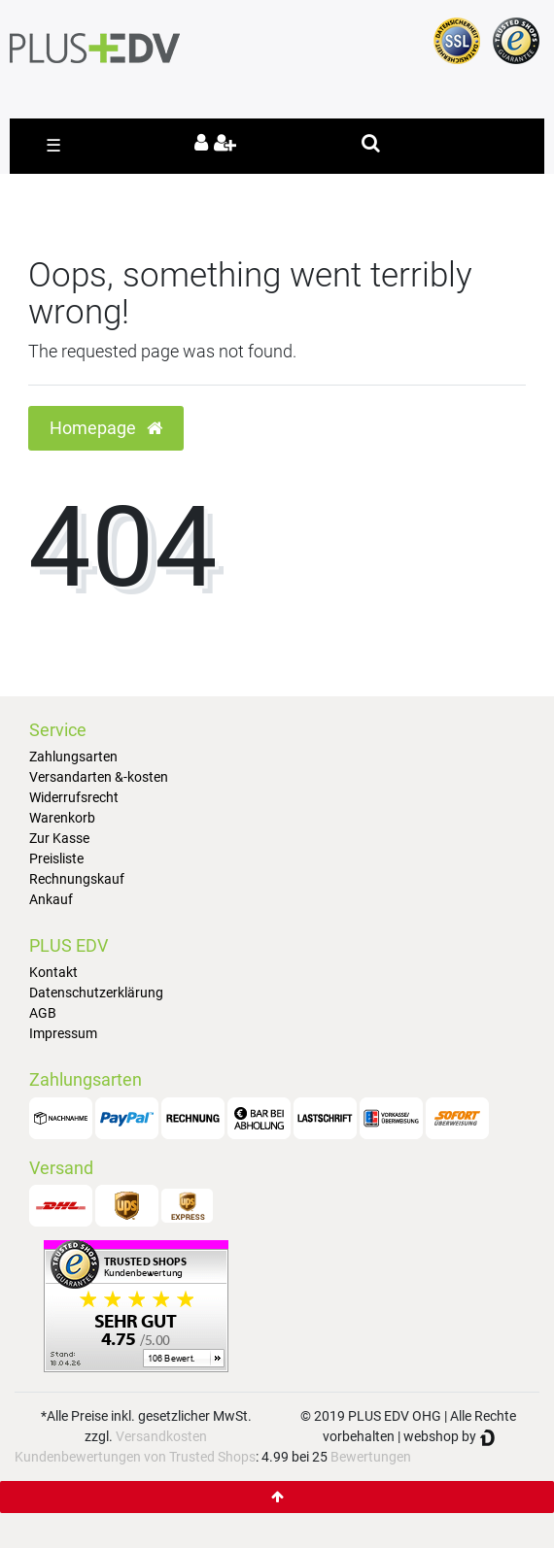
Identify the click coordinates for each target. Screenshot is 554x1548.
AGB (42, 1013)
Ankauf (51, 899)
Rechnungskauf (76, 879)
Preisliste (56, 858)
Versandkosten (161, 1436)
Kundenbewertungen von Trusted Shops (135, 1456)
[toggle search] (371, 142)
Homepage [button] (106, 428)
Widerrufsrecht (74, 797)
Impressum (63, 1033)
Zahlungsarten (73, 756)
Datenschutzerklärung (96, 992)
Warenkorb (62, 817)
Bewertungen (370, 1456)
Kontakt (53, 972)
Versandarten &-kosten (98, 777)
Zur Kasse (59, 838)
